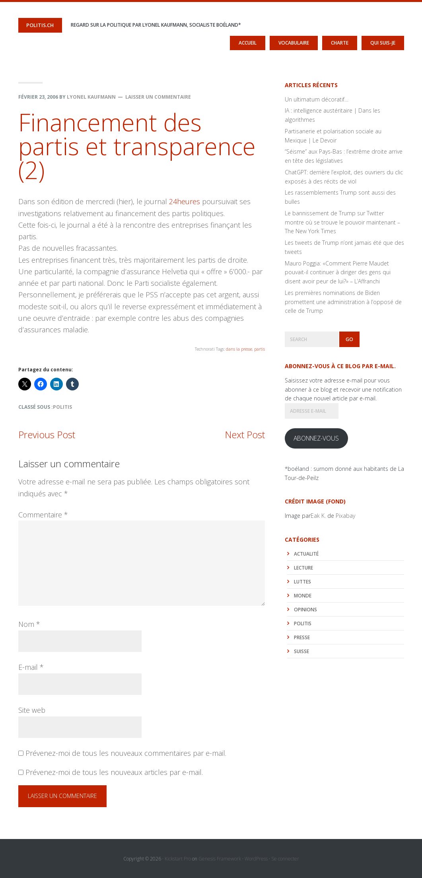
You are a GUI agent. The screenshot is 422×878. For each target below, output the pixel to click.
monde (302, 595)
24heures (185, 201)
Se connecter (285, 858)
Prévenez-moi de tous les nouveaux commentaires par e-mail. (125, 752)
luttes (302, 581)
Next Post (245, 434)
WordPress (256, 858)
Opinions (305, 609)
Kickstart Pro (178, 858)
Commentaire (43, 514)
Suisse (301, 651)
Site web (31, 709)
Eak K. (318, 515)
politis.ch (39, 24)
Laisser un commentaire (158, 96)
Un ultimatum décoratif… (316, 99)
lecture (303, 567)
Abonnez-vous (316, 437)
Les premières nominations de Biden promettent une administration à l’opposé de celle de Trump (343, 301)
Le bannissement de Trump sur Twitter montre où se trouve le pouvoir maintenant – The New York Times (342, 222)
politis (62, 406)
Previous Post (46, 434)
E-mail (31, 666)
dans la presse (239, 349)
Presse (302, 637)
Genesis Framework (219, 858)
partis (259, 349)
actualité (306, 553)
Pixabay (345, 515)
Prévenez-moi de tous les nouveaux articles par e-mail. (114, 772)
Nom (29, 623)
